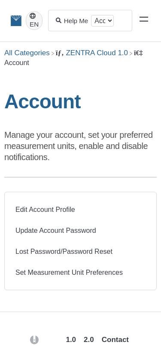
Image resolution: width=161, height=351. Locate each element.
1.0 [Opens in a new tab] (71, 340)
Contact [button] (115, 340)
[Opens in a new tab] (34, 339)
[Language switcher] (34, 20)
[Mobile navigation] (144, 20)
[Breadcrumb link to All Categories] (27, 53)
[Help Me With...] (76, 21)
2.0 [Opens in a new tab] (89, 340)
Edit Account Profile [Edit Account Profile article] (45, 209)
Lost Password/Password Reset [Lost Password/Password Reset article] (63, 251)
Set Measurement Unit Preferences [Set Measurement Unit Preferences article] (69, 272)
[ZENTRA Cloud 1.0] (92, 53)
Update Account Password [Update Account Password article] (55, 230)
